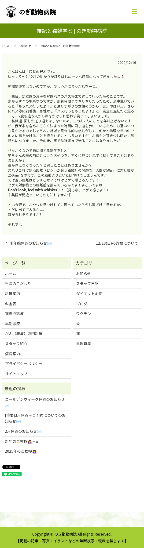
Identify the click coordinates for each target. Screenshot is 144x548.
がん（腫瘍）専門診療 (23, 333)
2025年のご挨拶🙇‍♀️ (21, 451)
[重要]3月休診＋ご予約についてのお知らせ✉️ (35, 418)
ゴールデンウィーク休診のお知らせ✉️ (35, 402)
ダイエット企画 (89, 293)
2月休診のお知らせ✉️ (23, 431)
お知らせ (25, 46)
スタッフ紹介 (16, 343)
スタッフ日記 (87, 283)
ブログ (81, 303)
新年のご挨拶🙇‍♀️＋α (21, 441)
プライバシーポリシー (23, 363)
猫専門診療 (14, 313)
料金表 (10, 303)
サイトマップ (16, 373)
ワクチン (83, 313)
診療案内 (12, 293)
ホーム (10, 273)
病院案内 (12, 353)
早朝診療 (12, 323)
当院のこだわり (18, 283)
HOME (6, 46)
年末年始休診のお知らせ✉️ (29, 243)
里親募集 (83, 343)
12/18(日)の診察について (117, 243)
